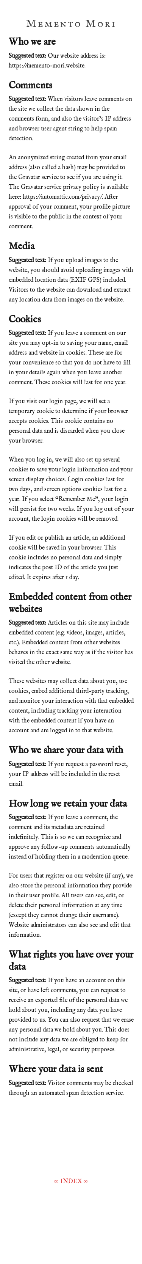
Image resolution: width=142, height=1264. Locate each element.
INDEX (71, 1181)
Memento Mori (71, 24)
